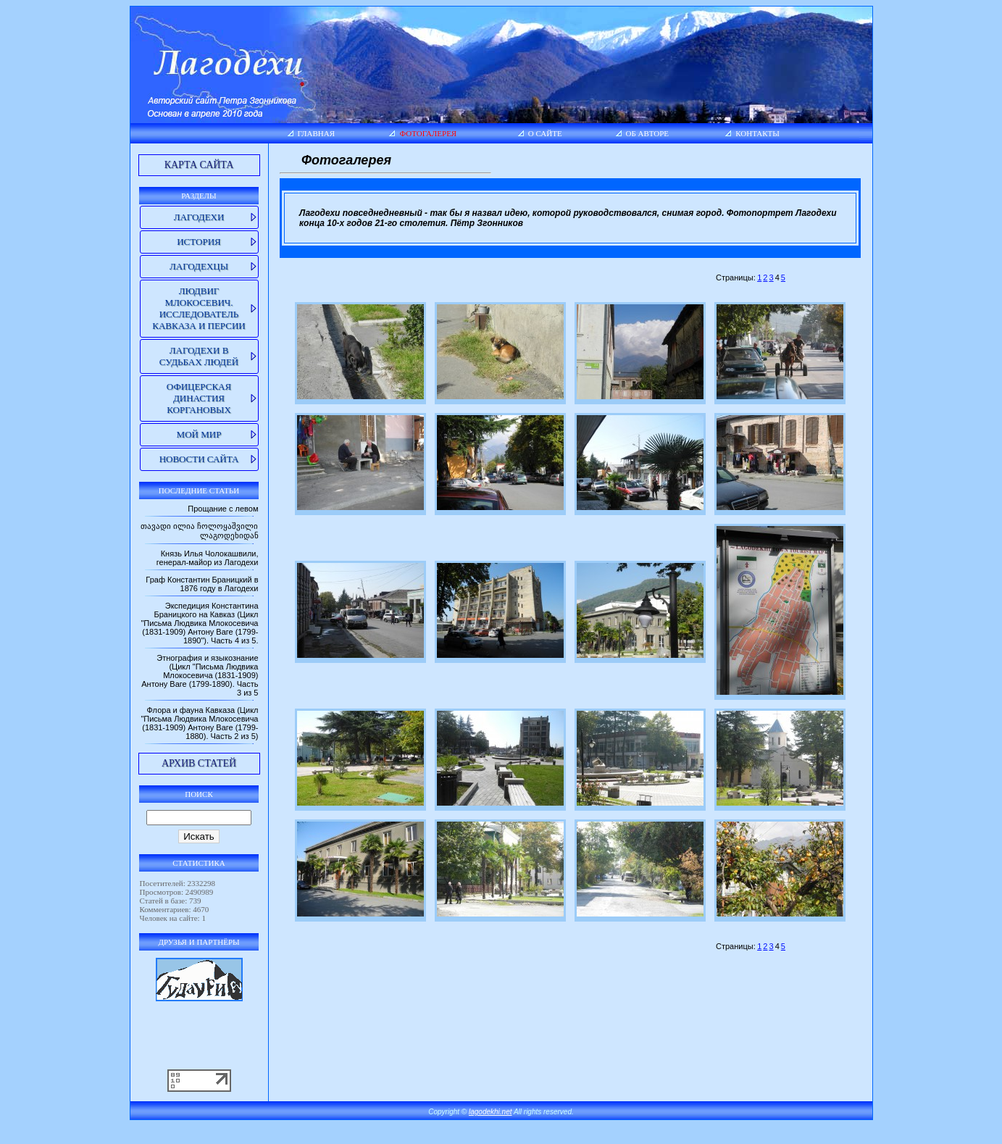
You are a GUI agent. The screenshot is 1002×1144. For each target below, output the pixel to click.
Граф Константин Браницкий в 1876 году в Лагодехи (202, 584)
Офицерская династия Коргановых (199, 398)
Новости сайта (199, 459)
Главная (316, 133)
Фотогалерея (427, 133)
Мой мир (199, 434)
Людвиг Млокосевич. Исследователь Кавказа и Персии (198, 308)
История (199, 241)
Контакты (757, 133)
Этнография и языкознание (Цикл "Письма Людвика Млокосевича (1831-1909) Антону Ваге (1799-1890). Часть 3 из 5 (199, 675)
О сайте (545, 133)
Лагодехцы (199, 266)
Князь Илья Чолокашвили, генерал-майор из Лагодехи (207, 558)
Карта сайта (199, 164)
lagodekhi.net (490, 1112)
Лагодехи (199, 217)
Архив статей (199, 763)
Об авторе (647, 133)
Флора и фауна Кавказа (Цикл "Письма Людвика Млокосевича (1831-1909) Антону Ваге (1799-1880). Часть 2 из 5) (199, 723)
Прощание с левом (223, 508)
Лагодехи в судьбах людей (198, 356)
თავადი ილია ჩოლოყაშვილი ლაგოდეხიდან (199, 531)
